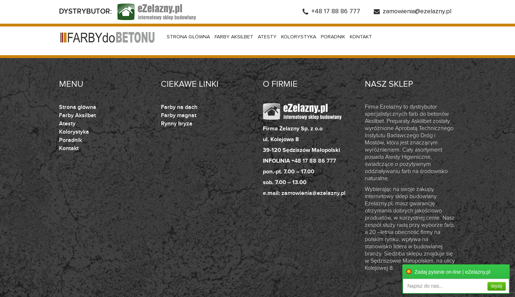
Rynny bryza (176, 123)
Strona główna (188, 36)
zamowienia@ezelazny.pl (417, 11)
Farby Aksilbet (234, 36)
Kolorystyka (298, 36)
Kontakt (361, 36)
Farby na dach (179, 107)
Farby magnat (178, 115)
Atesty (267, 36)
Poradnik (333, 36)
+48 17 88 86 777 (336, 11)
